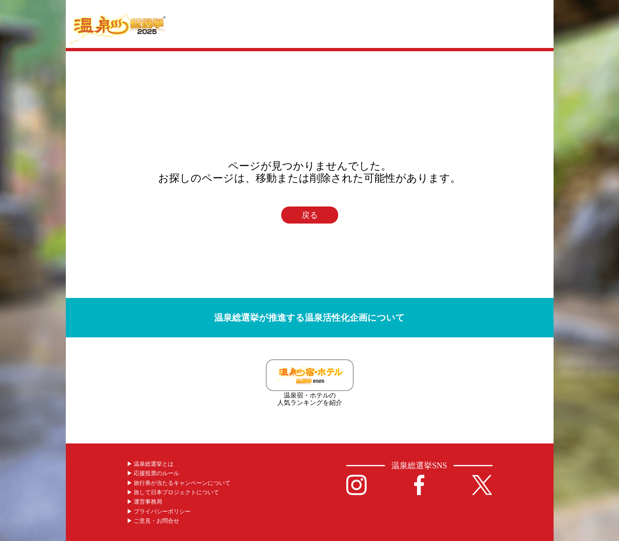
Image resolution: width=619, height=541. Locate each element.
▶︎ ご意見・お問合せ (153, 521)
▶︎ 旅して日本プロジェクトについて (173, 492)
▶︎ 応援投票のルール (153, 473)
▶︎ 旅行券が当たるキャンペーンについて (179, 483)
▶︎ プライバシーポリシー (159, 511)
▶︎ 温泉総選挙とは (150, 464)
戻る (310, 215)
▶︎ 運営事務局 (145, 502)
